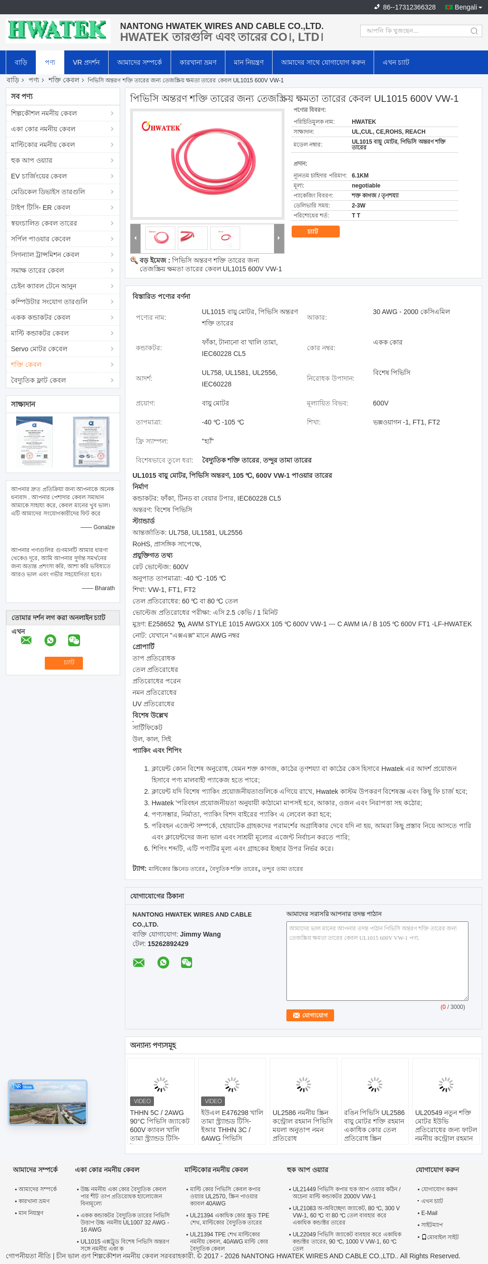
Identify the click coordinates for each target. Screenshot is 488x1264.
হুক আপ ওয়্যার (31, 160)
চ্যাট (319, 232)
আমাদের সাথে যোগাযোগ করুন (323, 62)
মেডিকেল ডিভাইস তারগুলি (48, 192)
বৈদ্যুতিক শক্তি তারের (234, 869)
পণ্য (50, 62)
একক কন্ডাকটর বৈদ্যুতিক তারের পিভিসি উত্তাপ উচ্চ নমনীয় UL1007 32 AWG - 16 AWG (125, 1222)
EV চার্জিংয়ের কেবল (39, 176)
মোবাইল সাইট (440, 1237)
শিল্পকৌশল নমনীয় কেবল (44, 113)
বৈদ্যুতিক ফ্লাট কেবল (38, 380)
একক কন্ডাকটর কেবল (40, 317)
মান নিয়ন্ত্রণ (249, 62)
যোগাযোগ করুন (439, 1189)
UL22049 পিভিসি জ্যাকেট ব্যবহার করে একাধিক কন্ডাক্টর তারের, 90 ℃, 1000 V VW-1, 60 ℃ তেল (347, 1241)
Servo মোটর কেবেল (39, 349)
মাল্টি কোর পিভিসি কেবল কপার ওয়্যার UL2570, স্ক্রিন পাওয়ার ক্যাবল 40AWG (225, 1196)
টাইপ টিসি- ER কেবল (40, 207)
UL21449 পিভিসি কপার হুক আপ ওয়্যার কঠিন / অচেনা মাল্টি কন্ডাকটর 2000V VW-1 (346, 1193)
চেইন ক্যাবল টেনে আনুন (43, 286)
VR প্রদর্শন (86, 62)
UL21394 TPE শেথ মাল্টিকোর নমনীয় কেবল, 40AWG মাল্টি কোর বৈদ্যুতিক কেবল (229, 1241)
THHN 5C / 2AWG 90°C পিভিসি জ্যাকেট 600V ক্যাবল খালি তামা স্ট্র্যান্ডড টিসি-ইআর (160, 1130)
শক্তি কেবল (64, 80)
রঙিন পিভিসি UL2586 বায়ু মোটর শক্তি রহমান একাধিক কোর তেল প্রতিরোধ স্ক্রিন (374, 1125)
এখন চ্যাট (396, 62)
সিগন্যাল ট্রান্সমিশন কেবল (45, 254)
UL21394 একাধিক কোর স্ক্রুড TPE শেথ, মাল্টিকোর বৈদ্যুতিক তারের (229, 1219)
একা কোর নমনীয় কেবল (43, 129)
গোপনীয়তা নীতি (28, 1256)
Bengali (466, 7)
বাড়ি (21, 62)
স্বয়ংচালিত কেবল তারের (44, 223)
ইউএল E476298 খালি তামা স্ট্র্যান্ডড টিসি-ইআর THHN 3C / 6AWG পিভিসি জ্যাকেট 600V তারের (232, 1130)
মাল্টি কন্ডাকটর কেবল (40, 333)
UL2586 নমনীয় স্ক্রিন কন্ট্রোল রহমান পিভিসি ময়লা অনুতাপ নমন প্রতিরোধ (303, 1125)
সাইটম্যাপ (432, 1225)
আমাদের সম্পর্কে (139, 62)
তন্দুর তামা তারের (282, 869)
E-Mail (429, 1213)
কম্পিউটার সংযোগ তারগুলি (49, 302)
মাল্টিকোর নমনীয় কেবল (43, 144)
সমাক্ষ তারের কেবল (37, 270)
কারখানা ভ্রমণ (198, 62)
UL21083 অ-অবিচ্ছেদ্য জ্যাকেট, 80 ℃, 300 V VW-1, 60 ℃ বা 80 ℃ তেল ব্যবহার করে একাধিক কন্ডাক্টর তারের (346, 1215)
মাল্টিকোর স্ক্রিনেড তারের (177, 869)
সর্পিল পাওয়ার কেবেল (41, 239)
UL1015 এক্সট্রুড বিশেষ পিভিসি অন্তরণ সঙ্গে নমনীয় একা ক (125, 1245)
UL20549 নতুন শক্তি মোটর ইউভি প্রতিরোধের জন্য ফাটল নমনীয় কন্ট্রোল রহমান (446, 1125)
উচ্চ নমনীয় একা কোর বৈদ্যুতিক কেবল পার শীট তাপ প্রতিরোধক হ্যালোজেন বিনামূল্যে (123, 1196)
